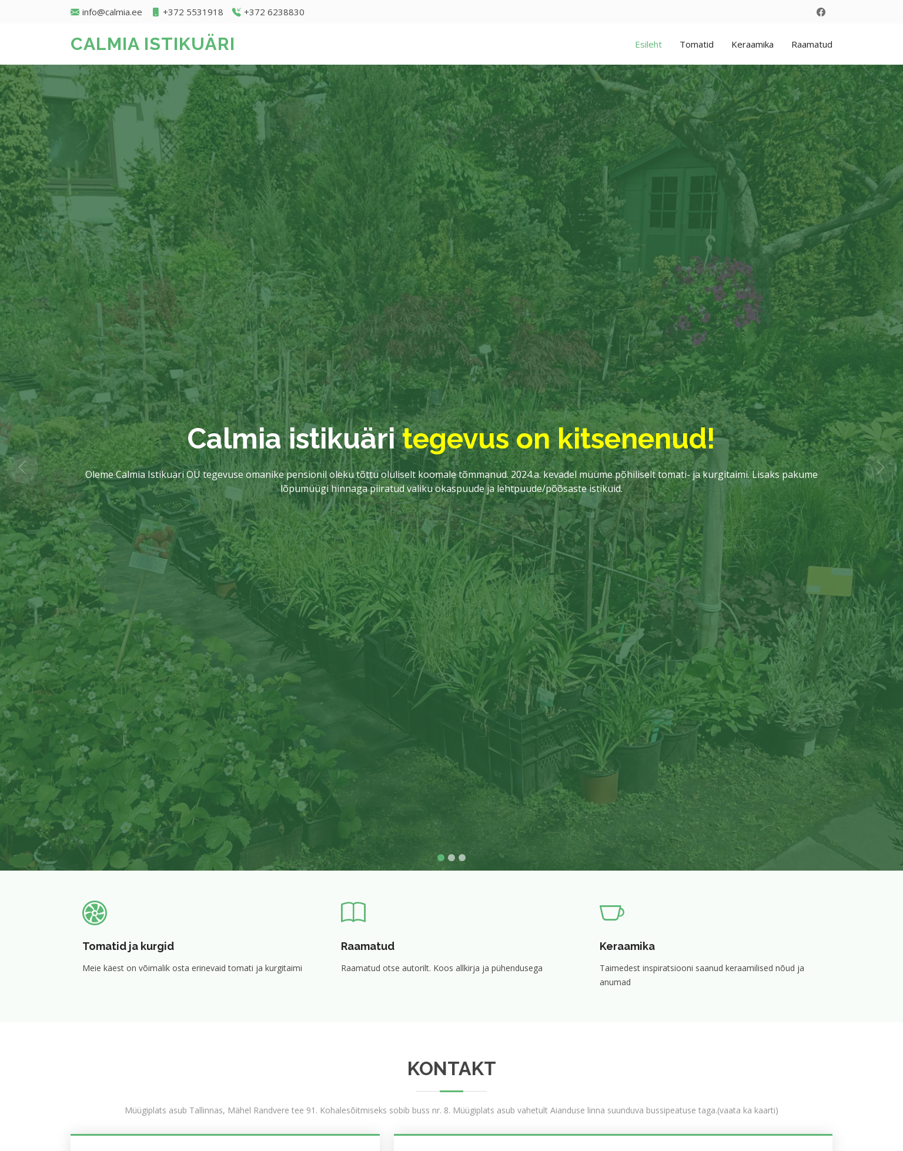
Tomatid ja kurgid (128, 946)
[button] (22, 468)
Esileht (648, 44)
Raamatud (811, 44)
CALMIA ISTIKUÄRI (153, 44)
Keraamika (752, 44)
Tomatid (697, 44)
